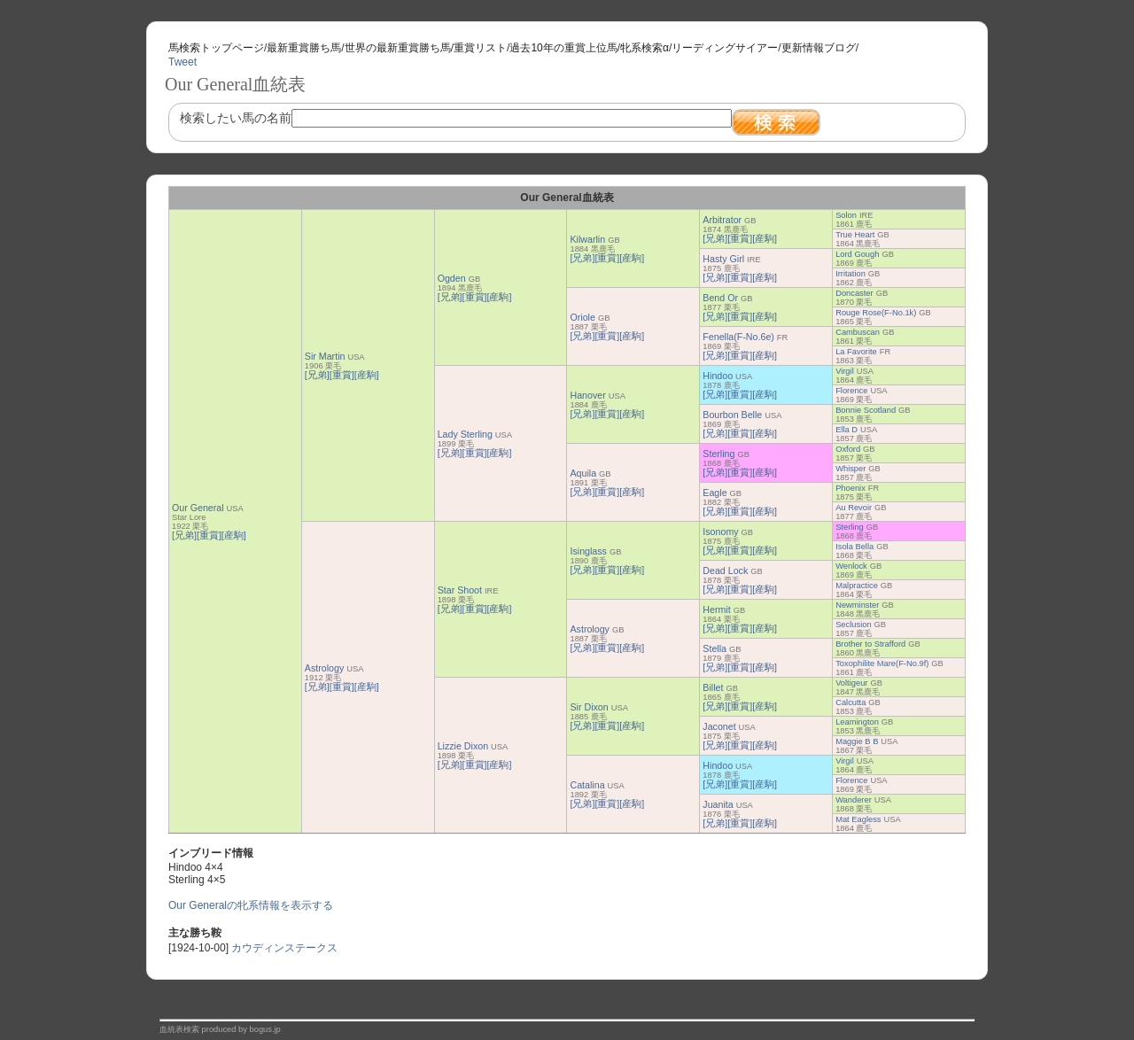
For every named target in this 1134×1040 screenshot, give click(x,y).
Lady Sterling (465, 434)
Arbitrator (722, 219)
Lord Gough (857, 254)
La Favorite (856, 351)
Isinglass (588, 551)
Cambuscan (857, 332)
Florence (851, 390)
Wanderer (853, 800)
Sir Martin (325, 356)
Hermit (716, 609)
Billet (713, 687)
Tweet (182, 62)
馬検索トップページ (216, 48)
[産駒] (233, 535)
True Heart (854, 234)
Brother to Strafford (870, 644)
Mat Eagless (858, 819)
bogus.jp (265, 1029)
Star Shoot (460, 590)
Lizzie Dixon (463, 746)
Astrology (324, 668)
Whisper (850, 468)
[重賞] (209, 535)
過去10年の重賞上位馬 (563, 48)
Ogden (452, 278)
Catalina (587, 785)
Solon (846, 215)
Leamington (857, 722)
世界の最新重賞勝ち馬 (398, 48)
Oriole (582, 317)
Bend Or (720, 297)
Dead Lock (725, 570)
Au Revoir (853, 507)
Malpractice (856, 585)
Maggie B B (856, 741)
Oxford (847, 449)
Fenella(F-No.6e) (738, 336)
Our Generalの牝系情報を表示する (250, 905)
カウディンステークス (284, 948)
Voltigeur (851, 683)
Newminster (857, 605)
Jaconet (719, 726)
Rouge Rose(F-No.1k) (875, 312)
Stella (714, 648)
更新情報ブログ (818, 48)
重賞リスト (480, 48)
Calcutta (850, 702)
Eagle (714, 492)
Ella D (846, 429)
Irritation (850, 273)
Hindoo (718, 375)
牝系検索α (644, 48)
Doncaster (854, 293)
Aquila (583, 473)
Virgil (844, 371)
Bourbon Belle (732, 414)
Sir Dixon (589, 707)
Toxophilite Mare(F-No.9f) (881, 663)
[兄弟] (184, 535)
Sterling (718, 453)
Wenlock (851, 566)
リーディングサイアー (725, 48)
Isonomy (720, 531)
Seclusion (853, 624)
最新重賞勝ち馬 (304, 48)
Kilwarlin (587, 239)
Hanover (587, 395)
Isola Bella (854, 546)
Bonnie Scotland (865, 410)
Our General (198, 507)
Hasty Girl (723, 258)
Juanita (718, 804)
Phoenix (850, 488)
